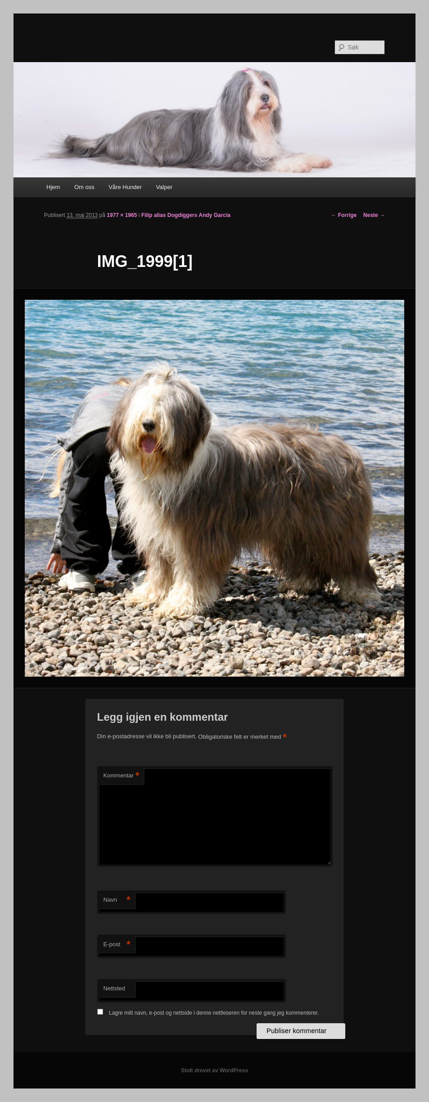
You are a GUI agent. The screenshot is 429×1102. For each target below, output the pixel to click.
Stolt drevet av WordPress (214, 1070)
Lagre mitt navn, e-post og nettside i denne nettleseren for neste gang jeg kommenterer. (214, 1013)
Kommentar (122, 775)
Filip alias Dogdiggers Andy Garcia (185, 215)
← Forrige (344, 215)
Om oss (84, 187)
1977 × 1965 (122, 215)
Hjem (53, 187)
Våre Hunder (125, 187)
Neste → (374, 215)
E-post (117, 944)
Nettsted (114, 988)
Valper (164, 187)
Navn (117, 900)
